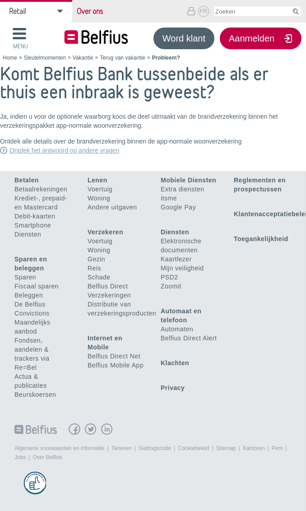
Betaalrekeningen (40, 189)
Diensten (27, 234)
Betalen (26, 180)
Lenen (97, 180)
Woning (99, 198)
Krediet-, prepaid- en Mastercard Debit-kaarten (40, 207)
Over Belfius (47, 457)
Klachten (175, 363)
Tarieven (121, 448)
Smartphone (32, 225)
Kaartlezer (176, 259)
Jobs (20, 457)
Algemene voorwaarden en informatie (59, 448)
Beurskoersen (35, 394)
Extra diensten (182, 189)
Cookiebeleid (193, 448)
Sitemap (226, 448)
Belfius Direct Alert (189, 338)
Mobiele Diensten (188, 180)
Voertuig (100, 189)
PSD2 (169, 277)
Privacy (173, 387)
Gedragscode (155, 448)
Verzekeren (105, 232)
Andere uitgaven (112, 207)
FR (203, 11)
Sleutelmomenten (45, 58)
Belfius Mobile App (116, 365)
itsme (169, 198)
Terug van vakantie (122, 58)
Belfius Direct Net (114, 356)
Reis (94, 268)
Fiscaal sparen (36, 286)
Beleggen (28, 295)
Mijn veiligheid (182, 268)
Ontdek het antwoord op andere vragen (64, 150)
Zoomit (171, 286)
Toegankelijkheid (261, 238)
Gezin (96, 259)
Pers (277, 448)
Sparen (25, 277)
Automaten (177, 329)
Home (10, 58)
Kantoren (254, 448)
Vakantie (83, 58)
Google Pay (178, 207)
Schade (99, 277)
